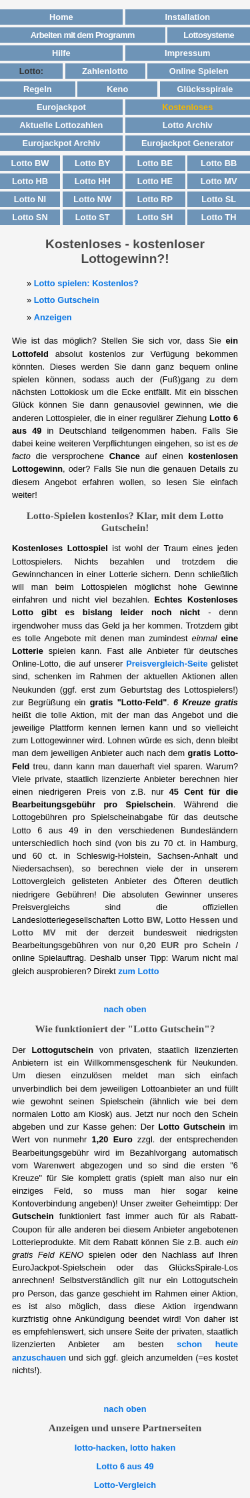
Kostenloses (187, 107)
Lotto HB (30, 181)
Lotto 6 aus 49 (124, 1466)
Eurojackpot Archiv (61, 143)
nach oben (125, 1009)
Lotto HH (93, 181)
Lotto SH (155, 217)
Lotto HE (155, 181)
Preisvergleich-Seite (166, 664)
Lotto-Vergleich (125, 1485)
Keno (117, 89)
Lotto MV (219, 181)
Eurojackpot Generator (187, 143)
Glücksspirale (205, 89)
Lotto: (31, 71)
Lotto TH (219, 217)
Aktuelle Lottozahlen (61, 125)
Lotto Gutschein (66, 300)
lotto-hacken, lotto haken (125, 1448)
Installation (187, 17)
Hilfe (61, 53)
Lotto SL (218, 199)
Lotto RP (155, 199)
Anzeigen (53, 317)
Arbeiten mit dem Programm (83, 35)
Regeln (37, 89)
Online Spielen (199, 71)
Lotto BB (219, 163)
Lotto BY (92, 163)
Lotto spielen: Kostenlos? (86, 283)
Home (61, 17)
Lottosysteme (208, 35)
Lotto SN (29, 217)
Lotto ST (92, 217)
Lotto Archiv (188, 125)
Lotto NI (30, 199)
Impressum (187, 53)
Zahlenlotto (105, 71)
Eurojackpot (61, 107)
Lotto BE (155, 163)
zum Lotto (138, 971)
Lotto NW (92, 199)
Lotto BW (30, 163)
